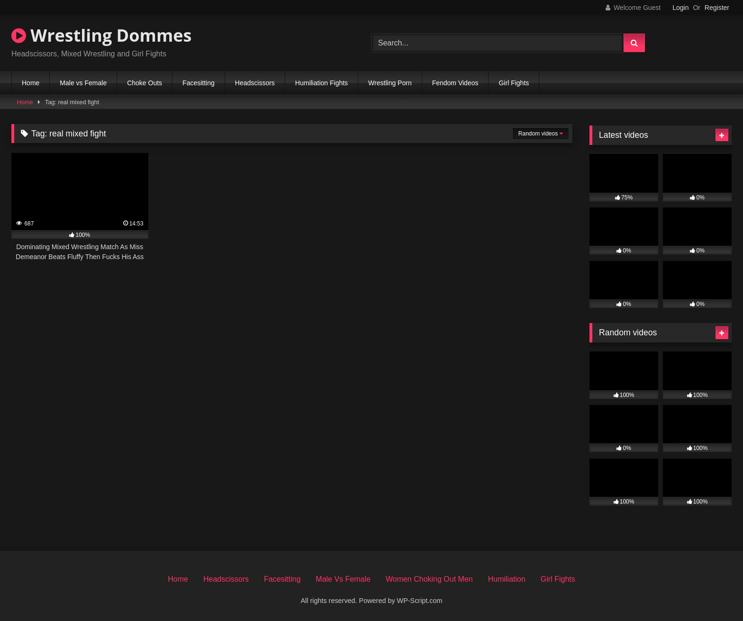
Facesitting (198, 83)
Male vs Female (83, 83)
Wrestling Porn (390, 83)
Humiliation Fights (321, 83)
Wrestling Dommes (101, 35)
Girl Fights (513, 83)
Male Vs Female (343, 579)
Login (680, 7)
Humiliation (507, 579)
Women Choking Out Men (429, 579)
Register (717, 7)
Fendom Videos (455, 83)
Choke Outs (144, 83)
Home (30, 83)
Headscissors (255, 83)
